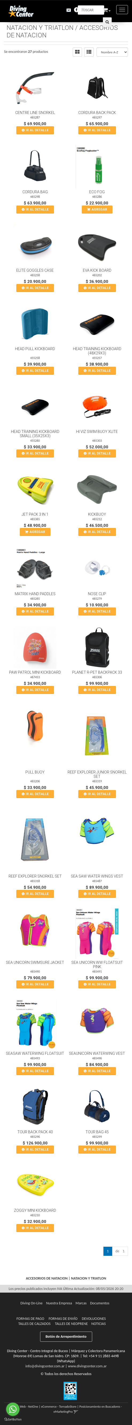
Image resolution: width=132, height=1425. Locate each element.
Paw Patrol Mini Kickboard (35, 672)
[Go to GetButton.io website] (12, 1419)
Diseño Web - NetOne (24, 1406)
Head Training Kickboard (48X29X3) (97, 351)
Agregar (99, 209)
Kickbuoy (97, 514)
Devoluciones (94, 1318)
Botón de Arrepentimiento (66, 1336)
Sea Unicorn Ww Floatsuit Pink (97, 964)
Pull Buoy (35, 772)
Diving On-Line (32, 1303)
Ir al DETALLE (37, 130)
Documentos (99, 1303)
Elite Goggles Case (35, 270)
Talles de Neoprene (71, 1323)
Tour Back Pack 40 (35, 1132)
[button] (64, 9)
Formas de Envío (63, 1318)
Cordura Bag (35, 192)
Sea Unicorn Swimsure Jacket (35, 962)
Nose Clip (97, 594)
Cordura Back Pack (97, 112)
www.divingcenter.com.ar (87, 1366)
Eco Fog (97, 192)
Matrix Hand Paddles (35, 594)
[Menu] (122, 9)
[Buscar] (107, 22)
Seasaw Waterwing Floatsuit (35, 1053)
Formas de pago (30, 1318)
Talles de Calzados (34, 1323)
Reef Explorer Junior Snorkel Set (97, 774)
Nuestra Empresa (59, 1303)
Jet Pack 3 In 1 (35, 514)
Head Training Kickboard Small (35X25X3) (35, 433)
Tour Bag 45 (97, 1132)
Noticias (98, 1323)
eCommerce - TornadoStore (59, 1406)
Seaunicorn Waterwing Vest (97, 1053)
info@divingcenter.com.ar (44, 1366)
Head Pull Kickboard (35, 349)
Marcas (81, 1303)
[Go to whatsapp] (13, 1409)
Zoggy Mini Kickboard (35, 1210)
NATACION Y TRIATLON (40, 27)
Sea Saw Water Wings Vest (97, 876)
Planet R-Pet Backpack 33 (97, 672)
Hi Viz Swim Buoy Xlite (97, 431)
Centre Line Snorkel (35, 112)
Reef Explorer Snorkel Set (35, 876)
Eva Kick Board (97, 270)
